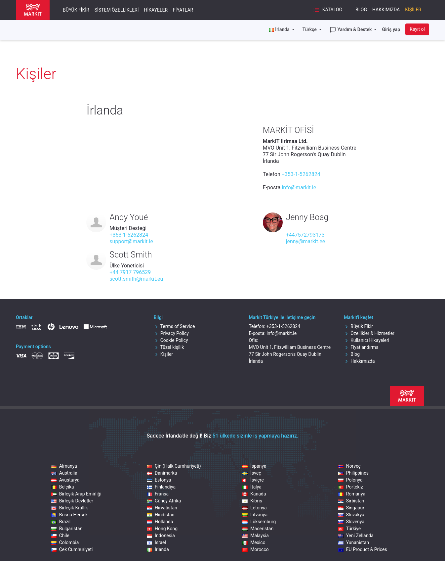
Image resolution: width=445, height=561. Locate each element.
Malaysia (255, 535)
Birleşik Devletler (72, 500)
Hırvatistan (162, 507)
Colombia (65, 542)
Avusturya (65, 480)
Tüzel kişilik (169, 347)
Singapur (351, 507)
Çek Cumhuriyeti (72, 549)
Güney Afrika (164, 500)
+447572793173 (305, 235)
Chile (60, 535)
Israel (156, 542)
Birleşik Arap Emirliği (76, 493)
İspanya (254, 466)
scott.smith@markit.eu (136, 279)
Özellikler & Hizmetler (369, 333)
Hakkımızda (386, 9)
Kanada (254, 493)
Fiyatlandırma (361, 347)
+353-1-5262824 (301, 174)
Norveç (349, 466)
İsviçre (253, 480)
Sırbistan (351, 500)
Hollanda (160, 521)
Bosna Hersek (69, 514)
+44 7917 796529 (130, 272)
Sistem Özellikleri (117, 10)
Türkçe (310, 29)
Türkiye (349, 528)
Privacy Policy (171, 333)
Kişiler (413, 9)
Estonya (159, 480)
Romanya (351, 493)
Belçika (62, 487)
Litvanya (254, 514)
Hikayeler (156, 10)
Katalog (327, 10)
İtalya (252, 487)
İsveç (251, 473)
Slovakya (351, 514)
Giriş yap (391, 29)
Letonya (254, 507)
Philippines (353, 473)
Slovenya (351, 521)
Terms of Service (174, 326)
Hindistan (161, 514)
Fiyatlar (183, 10)
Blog (361, 9)
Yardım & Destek (351, 29)
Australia (64, 473)
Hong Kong (162, 528)
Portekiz (350, 487)
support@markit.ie (131, 241)
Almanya (64, 466)
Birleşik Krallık (69, 507)
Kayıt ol (417, 29)
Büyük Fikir (76, 10)
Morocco (255, 549)
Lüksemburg (259, 521)
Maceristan (257, 528)
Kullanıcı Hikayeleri (366, 340)
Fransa (158, 493)
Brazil (61, 521)
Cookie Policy (171, 340)
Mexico (253, 542)
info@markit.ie (299, 187)
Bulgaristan (67, 528)
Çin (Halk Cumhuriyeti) (174, 466)
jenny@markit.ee (305, 241)
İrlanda (158, 549)
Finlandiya (161, 487)
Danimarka (162, 473)
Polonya (350, 480)
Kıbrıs (252, 500)
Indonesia (161, 535)
